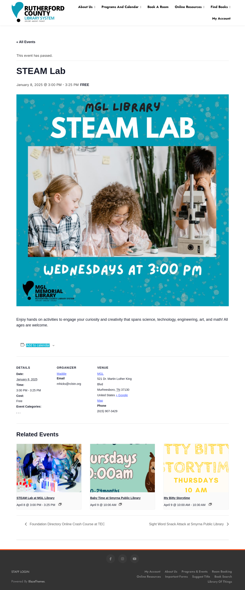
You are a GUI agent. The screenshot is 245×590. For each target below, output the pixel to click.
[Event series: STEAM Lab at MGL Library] (60, 504)
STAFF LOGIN (20, 572)
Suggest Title (201, 576)
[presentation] (49, 468)
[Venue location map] (160, 385)
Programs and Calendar (120, 6)
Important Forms (176, 576)
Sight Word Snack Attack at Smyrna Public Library (187, 524)
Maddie (62, 373)
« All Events (25, 42)
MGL (100, 373)
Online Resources (188, 6)
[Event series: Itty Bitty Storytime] (210, 504)
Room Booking (222, 571)
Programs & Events (195, 571)
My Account (221, 18)
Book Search (223, 576)
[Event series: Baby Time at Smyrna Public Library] (120, 504)
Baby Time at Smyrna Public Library (115, 498)
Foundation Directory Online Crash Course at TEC (67, 524)
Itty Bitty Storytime (177, 498)
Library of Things (220, 581)
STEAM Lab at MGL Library (36, 498)
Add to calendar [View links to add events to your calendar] (38, 345)
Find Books (219, 6)
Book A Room (158, 6)
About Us (85, 6)
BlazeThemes (36, 581)
